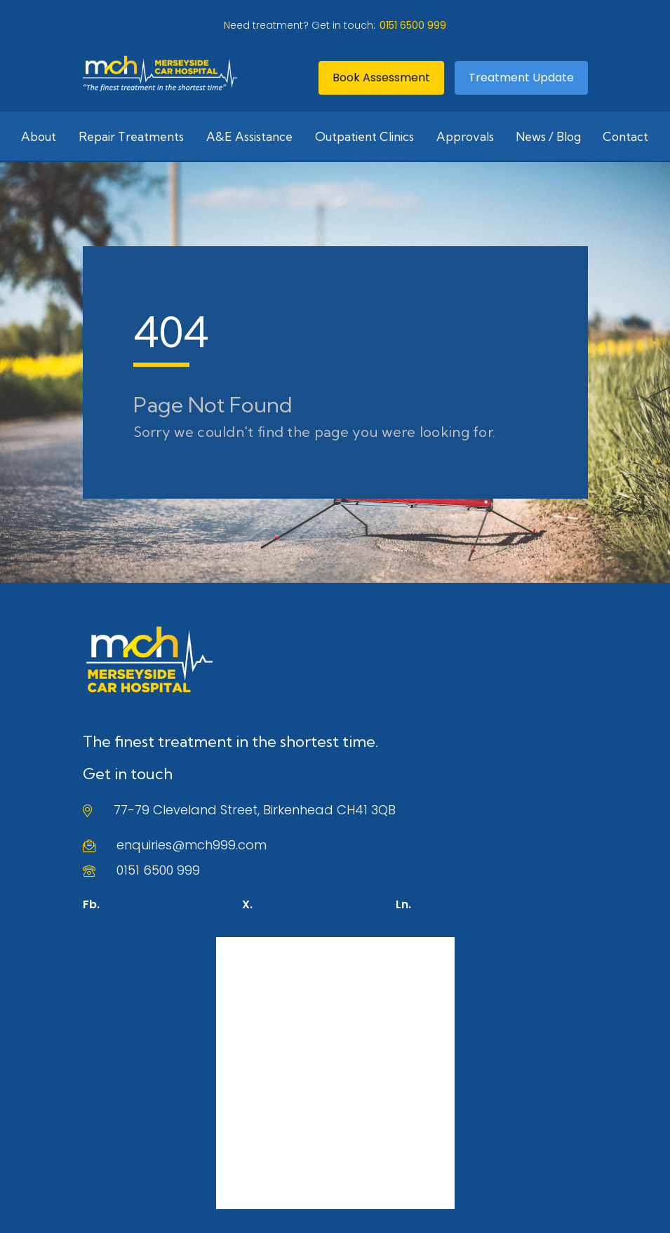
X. (247, 904)
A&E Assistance (249, 136)
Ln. (403, 904)
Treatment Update (521, 77)
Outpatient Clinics (364, 136)
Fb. (91, 904)
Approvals (465, 136)
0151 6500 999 (158, 870)
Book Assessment (381, 77)
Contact (625, 136)
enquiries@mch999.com (191, 845)
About (38, 136)
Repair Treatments (131, 136)
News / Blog (548, 136)
